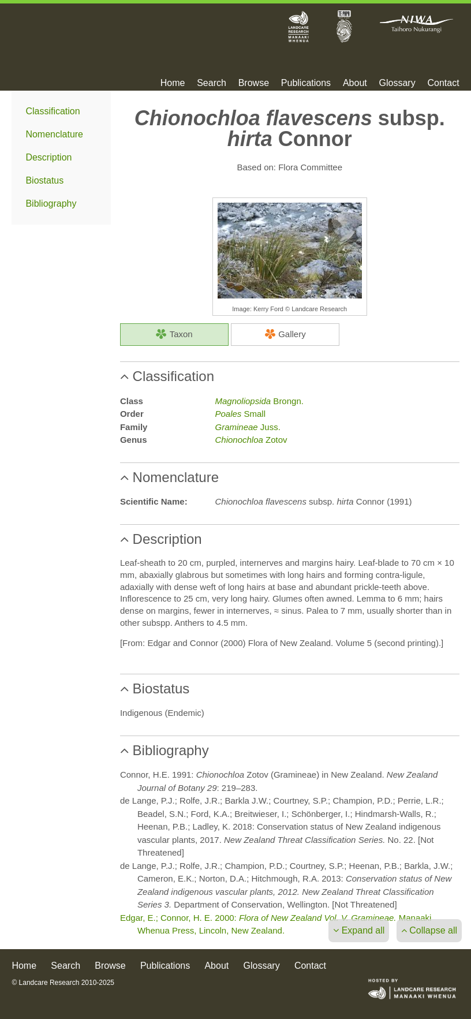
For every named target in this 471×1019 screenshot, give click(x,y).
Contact (443, 83)
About (355, 83)
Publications (306, 83)
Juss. (247, 427)
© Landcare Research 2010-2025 (63, 983)
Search (211, 83)
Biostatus (44, 180)
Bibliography (50, 203)
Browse (253, 83)
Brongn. (259, 401)
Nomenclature (54, 134)
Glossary (397, 83)
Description (48, 157)
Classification (52, 111)
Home (172, 83)
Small (240, 414)
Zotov (251, 440)
